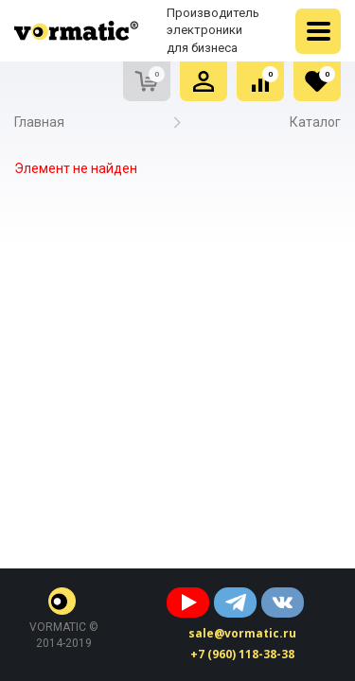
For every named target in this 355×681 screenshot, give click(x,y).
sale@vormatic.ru (242, 633)
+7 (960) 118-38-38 (242, 654)
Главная (39, 122)
